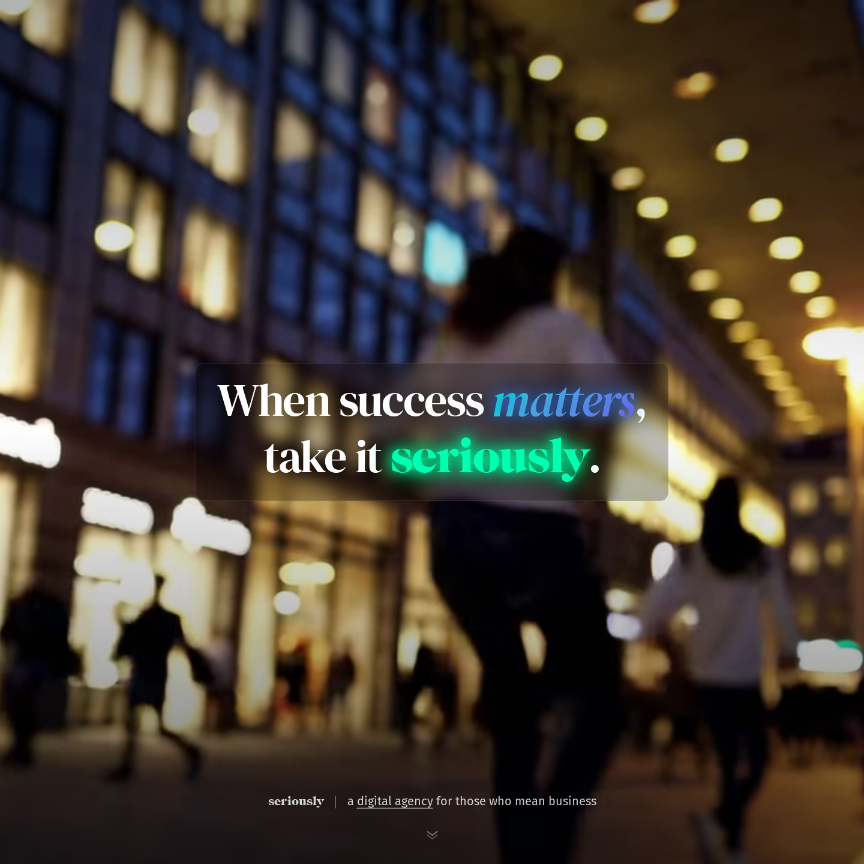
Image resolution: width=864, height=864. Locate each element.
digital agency (395, 801)
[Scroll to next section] (432, 835)
